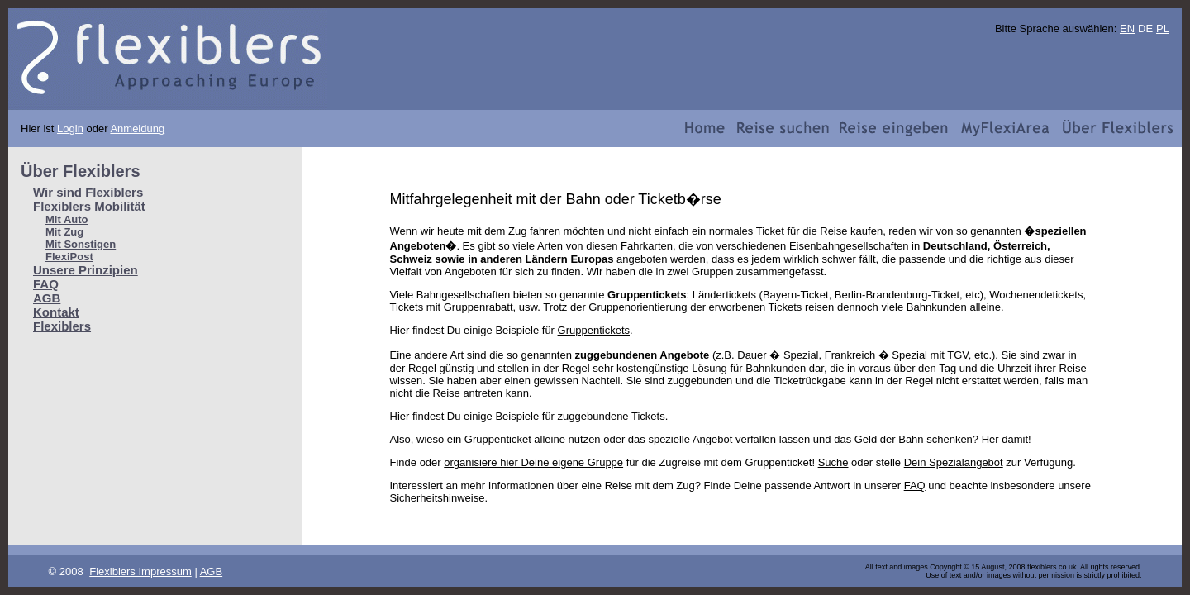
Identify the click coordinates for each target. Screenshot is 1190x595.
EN (1127, 28)
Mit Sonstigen (80, 244)
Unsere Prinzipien (85, 270)
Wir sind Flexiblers (88, 192)
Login (70, 128)
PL (1162, 28)
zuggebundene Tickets (611, 416)
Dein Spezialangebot (953, 462)
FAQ (46, 284)
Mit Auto (66, 219)
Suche (833, 462)
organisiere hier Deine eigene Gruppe (533, 462)
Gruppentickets (594, 330)
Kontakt (56, 312)
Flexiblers (62, 326)
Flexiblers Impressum (140, 571)
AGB (46, 298)
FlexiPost (69, 256)
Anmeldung (137, 128)
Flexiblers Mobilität (89, 206)
